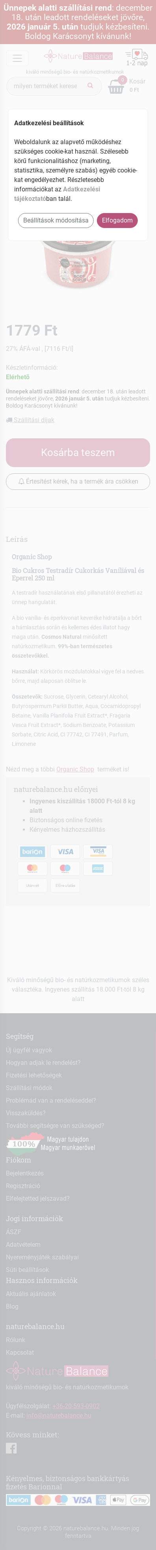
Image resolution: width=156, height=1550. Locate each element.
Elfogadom (117, 220)
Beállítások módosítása (56, 220)
